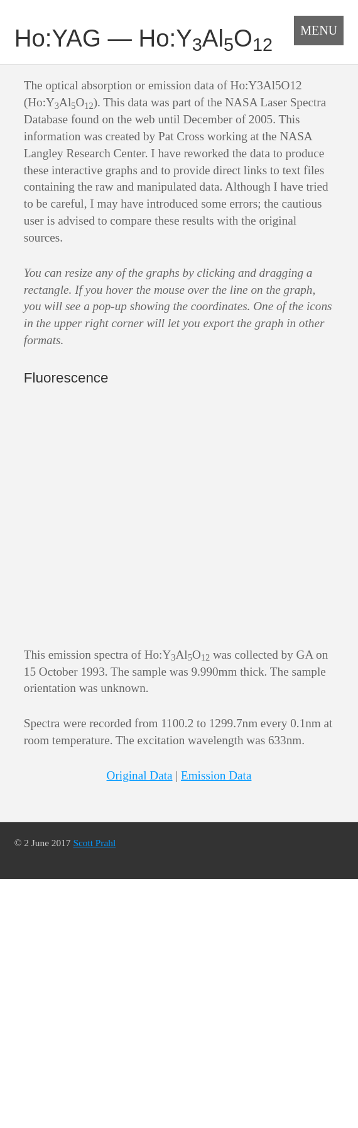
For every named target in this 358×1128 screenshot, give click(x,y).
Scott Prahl (94, 842)
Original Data (140, 775)
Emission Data (216, 775)
